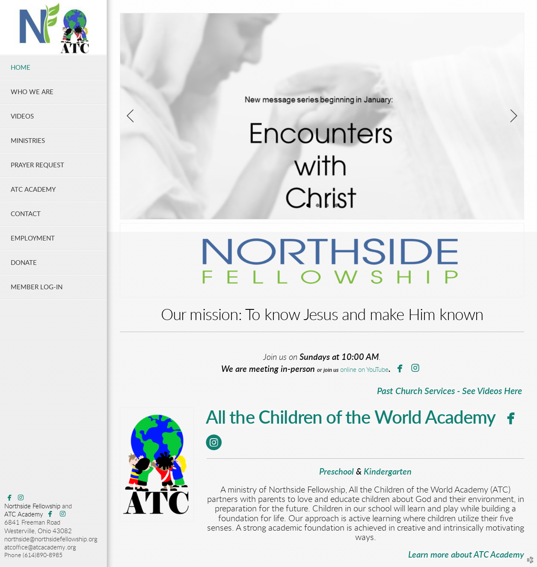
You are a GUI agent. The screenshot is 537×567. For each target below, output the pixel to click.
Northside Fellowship (32, 506)
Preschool (336, 472)
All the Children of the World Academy (351, 418)
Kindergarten (388, 472)
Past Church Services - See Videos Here (449, 391)
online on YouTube (363, 370)
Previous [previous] (130, 116)
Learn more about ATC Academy (466, 555)
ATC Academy (23, 514)
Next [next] (513, 116)
